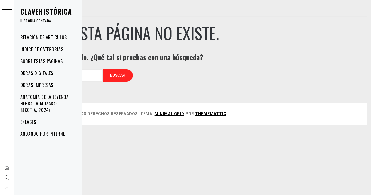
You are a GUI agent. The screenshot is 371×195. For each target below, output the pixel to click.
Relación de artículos (43, 37)
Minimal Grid (223, 108)
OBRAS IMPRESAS (36, 85)
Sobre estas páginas (41, 61)
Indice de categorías (41, 49)
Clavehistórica (46, 11)
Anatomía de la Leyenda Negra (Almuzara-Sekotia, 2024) (44, 103)
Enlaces (28, 122)
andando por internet (43, 134)
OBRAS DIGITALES (36, 73)
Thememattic (264, 108)
